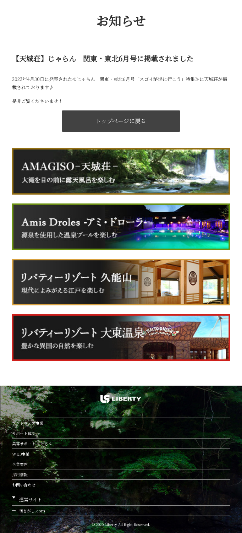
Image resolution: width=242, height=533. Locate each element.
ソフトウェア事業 (27, 423)
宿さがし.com (32, 510)
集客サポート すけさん (32, 443)
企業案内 (20, 464)
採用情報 (20, 474)
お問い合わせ (23, 485)
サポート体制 (23, 433)
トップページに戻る (120, 121)
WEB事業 (20, 454)
